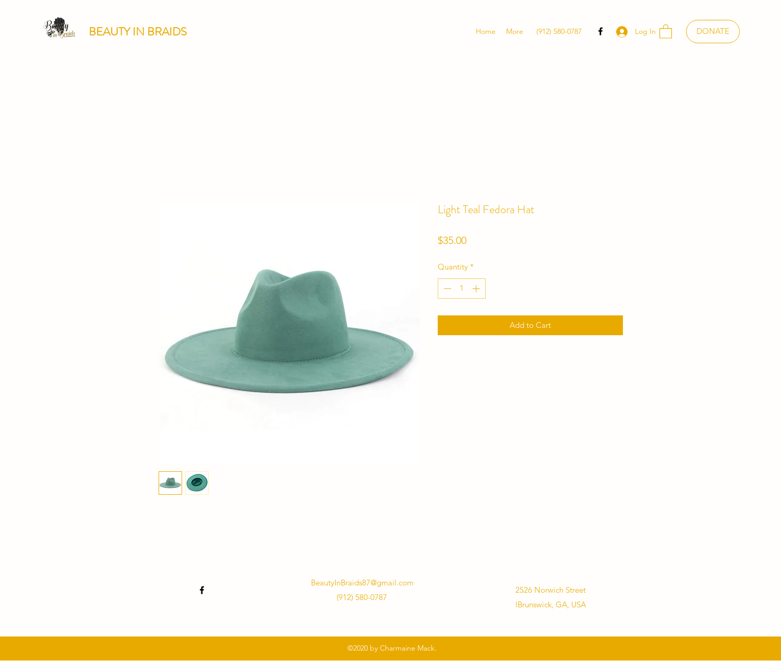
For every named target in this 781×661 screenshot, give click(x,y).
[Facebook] (600, 31)
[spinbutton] (461, 288)
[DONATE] (713, 31)
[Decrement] (446, 288)
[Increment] (477, 288)
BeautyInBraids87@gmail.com (362, 582)
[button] (665, 31)
